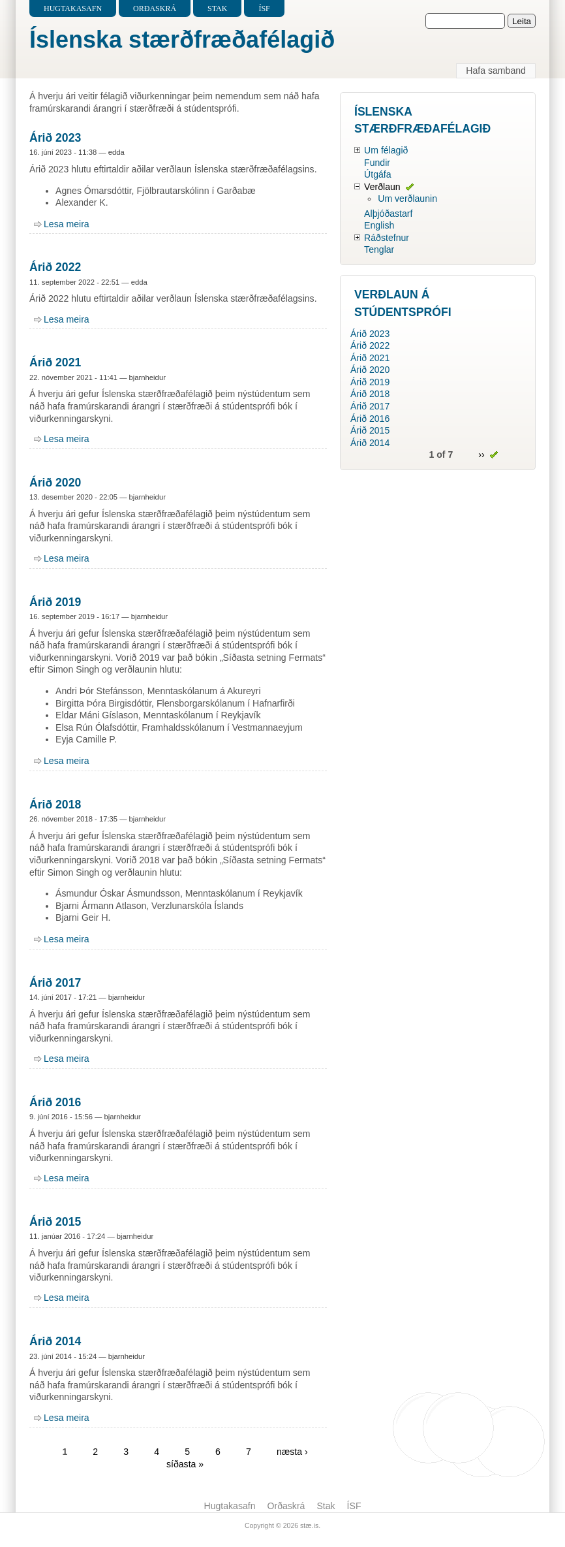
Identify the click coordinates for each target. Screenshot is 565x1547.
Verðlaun (382, 187)
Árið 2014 (55, 1341)
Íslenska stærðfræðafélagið (182, 39)
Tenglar (379, 249)
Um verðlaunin (407, 198)
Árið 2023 (55, 137)
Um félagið (386, 150)
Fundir (377, 162)
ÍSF (263, 8)
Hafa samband (496, 70)
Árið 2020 (55, 482)
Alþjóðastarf (388, 213)
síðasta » (185, 1464)
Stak (217, 8)
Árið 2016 (55, 1102)
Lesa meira (66, 224)
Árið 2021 (55, 362)
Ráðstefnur (386, 237)
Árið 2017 (55, 982)
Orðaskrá (154, 8)
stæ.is (309, 1525)
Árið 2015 (55, 1221)
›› (481, 454)
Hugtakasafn (73, 8)
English (379, 225)
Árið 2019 (55, 602)
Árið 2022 (55, 267)
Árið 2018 (55, 804)
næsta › (292, 1451)
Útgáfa (377, 174)
